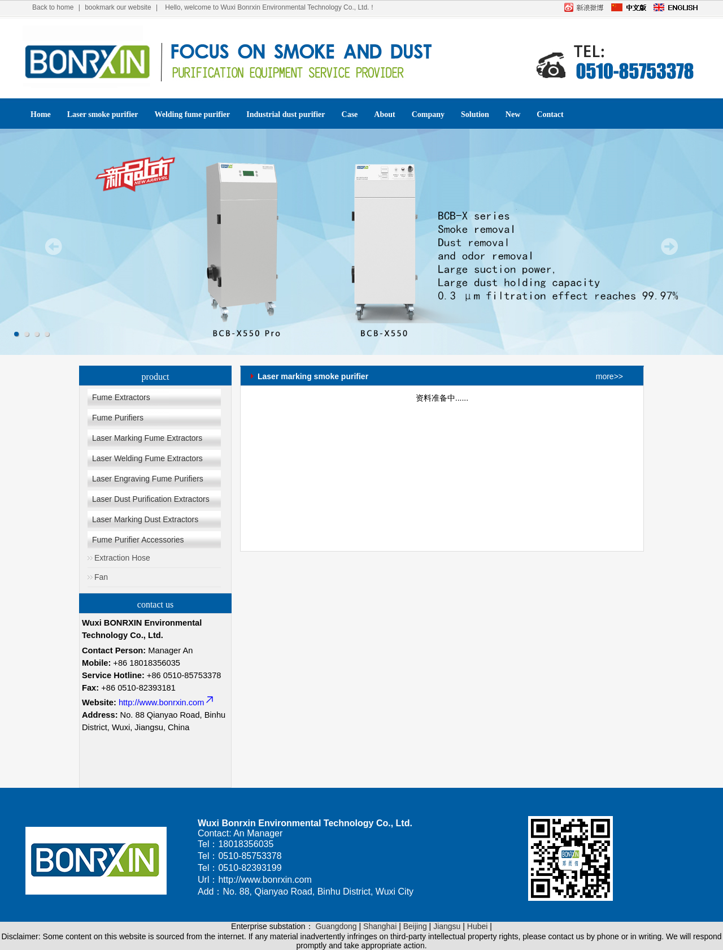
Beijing (415, 926)
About (384, 114)
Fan (101, 577)
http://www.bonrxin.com (167, 702)
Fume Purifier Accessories (138, 539)
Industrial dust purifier (285, 114)
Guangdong (335, 926)
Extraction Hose (122, 557)
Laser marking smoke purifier (313, 373)
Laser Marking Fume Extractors (147, 438)
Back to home (52, 7)
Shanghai (380, 926)
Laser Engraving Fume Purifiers (147, 478)
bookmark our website (118, 7)
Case (350, 114)
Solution (475, 114)
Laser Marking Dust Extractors (145, 519)
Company (428, 114)
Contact (550, 114)
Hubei (477, 926)
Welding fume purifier (192, 114)
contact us (155, 604)
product (155, 376)
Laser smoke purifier (102, 114)
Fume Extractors (121, 397)
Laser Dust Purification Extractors (151, 499)
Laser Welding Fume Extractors (147, 458)
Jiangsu (446, 926)
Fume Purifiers (117, 417)
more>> (609, 376)
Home (41, 114)
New (513, 114)
